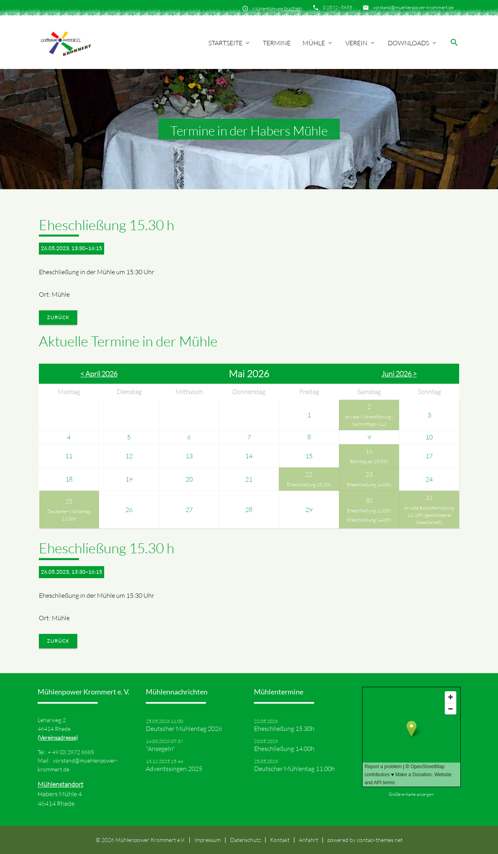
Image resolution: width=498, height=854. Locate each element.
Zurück (58, 317)
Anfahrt (308, 839)
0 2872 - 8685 (337, 7)
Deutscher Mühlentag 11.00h (69, 515)
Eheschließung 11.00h (369, 511)
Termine (276, 43)
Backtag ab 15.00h (369, 461)
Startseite (229, 43)
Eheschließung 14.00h (369, 485)
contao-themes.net (380, 839)
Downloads (413, 43)
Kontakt (280, 839)
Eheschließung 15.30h (309, 485)
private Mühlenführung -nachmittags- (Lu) (369, 420)
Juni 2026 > (399, 373)
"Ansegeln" (160, 748)
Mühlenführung (277, 8)
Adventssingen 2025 (174, 768)
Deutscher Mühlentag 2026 (184, 728)
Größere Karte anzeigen (411, 794)
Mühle (317, 43)
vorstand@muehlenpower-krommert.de (413, 7)
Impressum (207, 839)
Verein (360, 43)
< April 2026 (98, 373)
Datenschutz (245, 839)
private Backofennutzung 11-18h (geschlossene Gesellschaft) (429, 515)
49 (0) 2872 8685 (73, 752)
